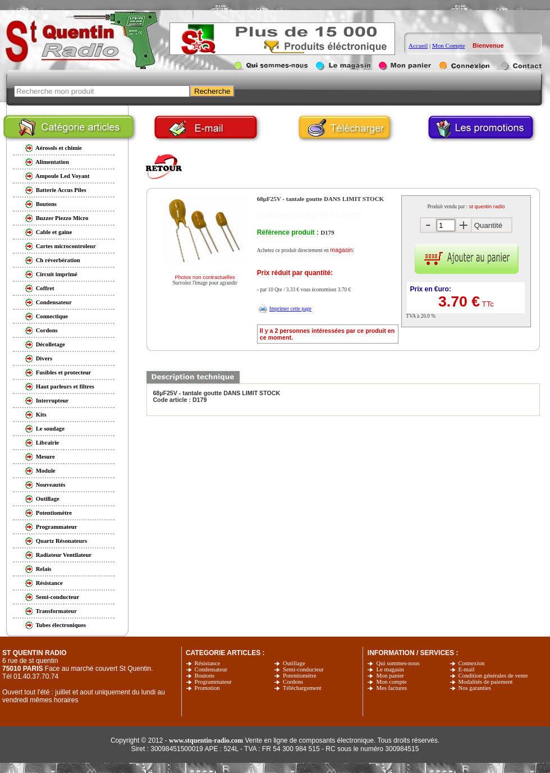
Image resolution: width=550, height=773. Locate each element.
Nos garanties (475, 688)
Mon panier (390, 676)
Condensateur (211, 669)
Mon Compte (448, 45)
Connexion (472, 663)
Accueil (418, 45)
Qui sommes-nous (397, 663)
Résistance (208, 663)
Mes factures (391, 688)
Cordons (293, 682)
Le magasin (390, 669)
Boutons (205, 676)
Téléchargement (302, 688)
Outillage (294, 663)
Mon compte (391, 682)
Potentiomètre (300, 676)
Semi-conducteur (303, 669)
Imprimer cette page (290, 309)
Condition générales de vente (493, 676)
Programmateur (213, 682)
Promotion (207, 688)
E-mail (467, 669)
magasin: (342, 249)
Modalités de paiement (486, 682)
